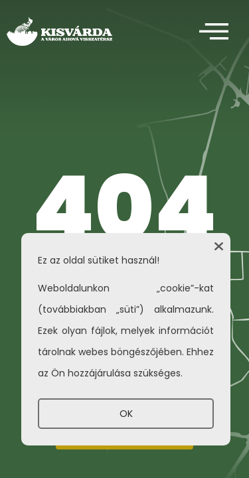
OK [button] (126, 413)
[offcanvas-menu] (214, 32)
